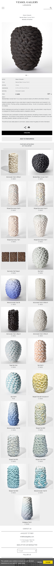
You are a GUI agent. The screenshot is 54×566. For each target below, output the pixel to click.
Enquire (27, 133)
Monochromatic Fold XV (40, 491)
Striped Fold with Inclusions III (40, 397)
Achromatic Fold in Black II (13, 334)
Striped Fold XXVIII (40, 459)
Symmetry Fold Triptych (13, 271)
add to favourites (27, 139)
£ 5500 (40, 367)
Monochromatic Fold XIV (13, 428)
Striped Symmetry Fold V (40, 240)
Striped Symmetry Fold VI (40, 208)
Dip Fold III (13, 397)
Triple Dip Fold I (13, 365)
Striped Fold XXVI (13, 491)
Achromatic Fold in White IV (40, 302)
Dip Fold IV (40, 365)
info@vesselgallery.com (27, 537)
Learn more (21, 563)
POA (13, 398)
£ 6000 (13, 273)
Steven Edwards (27, 15)
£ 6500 (13, 210)
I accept (48, 562)
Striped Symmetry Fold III (13, 208)
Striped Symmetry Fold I (13, 240)
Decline (39, 562)
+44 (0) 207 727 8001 (27, 533)
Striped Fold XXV (13, 459)
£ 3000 (13, 179)
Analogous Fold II (27, 522)
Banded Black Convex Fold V (40, 177)
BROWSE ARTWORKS (27, 19)
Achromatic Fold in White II (13, 177)
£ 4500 (40, 179)
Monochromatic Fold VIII (13, 302)
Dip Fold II (40, 271)
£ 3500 (13, 336)
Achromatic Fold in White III (40, 334)
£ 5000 (40, 273)
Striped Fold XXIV (40, 428)
